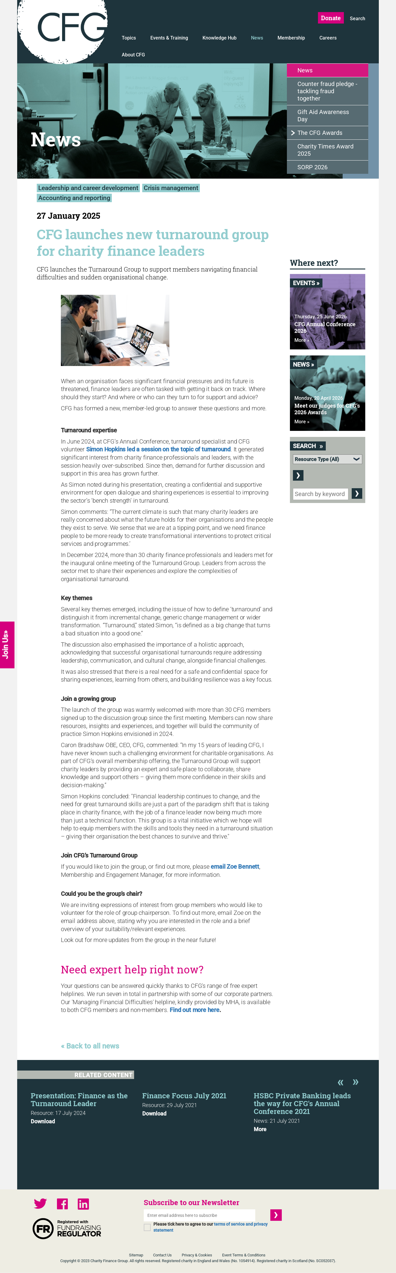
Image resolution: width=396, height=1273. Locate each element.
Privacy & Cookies (197, 1255)
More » (302, 340)
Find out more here (194, 1010)
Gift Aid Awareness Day (323, 116)
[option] (86, 1107)
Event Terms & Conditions (244, 1255)
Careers (328, 38)
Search (357, 18)
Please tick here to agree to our (210, 1227)
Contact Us (162, 1255)
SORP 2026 (312, 167)
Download (43, 1122)
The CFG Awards (319, 133)
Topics (129, 38)
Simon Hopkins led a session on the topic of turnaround (158, 449)
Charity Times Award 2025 (325, 150)
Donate (331, 18)
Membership (291, 38)
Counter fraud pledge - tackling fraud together (327, 91)
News (257, 38)
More (260, 1129)
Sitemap (136, 1255)
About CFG (133, 55)
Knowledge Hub (220, 38)
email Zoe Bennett (235, 866)
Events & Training (169, 38)
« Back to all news (90, 1046)
